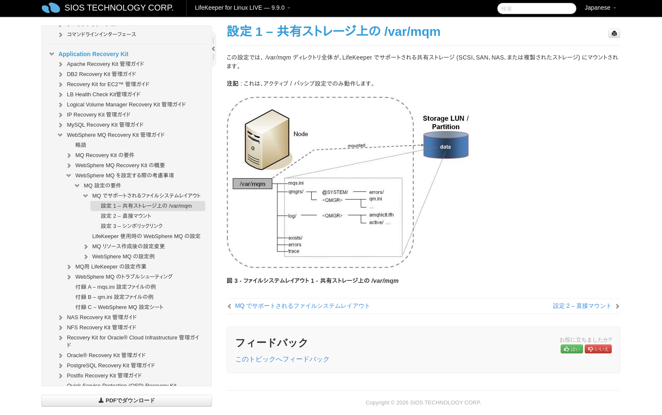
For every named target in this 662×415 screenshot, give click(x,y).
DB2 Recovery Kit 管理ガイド (96, 74)
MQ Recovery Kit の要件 (99, 155)
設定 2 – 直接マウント (125, 216)
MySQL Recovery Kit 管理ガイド (100, 125)
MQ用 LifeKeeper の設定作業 (106, 267)
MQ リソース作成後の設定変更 (123, 246)
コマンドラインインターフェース (96, 35)
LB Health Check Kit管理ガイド (98, 95)
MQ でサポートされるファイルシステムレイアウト (141, 196)
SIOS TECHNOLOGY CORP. (119, 7)
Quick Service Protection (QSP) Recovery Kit (121, 385)
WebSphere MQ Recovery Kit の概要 (115, 165)
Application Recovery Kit (88, 54)
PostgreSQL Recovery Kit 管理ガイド (106, 366)
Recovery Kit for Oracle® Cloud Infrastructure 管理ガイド (128, 340)
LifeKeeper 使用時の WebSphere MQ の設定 (146, 236)
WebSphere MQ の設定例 (118, 257)
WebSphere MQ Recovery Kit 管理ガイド (111, 135)
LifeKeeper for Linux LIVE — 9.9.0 (242, 7)
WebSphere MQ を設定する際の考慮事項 (119, 176)
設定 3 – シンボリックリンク (131, 226)
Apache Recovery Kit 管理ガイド (100, 64)
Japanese (600, 7)
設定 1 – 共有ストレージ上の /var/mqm (146, 206)
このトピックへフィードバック (282, 359)
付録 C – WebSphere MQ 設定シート (119, 307)
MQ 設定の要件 (97, 186)
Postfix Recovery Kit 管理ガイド (99, 376)
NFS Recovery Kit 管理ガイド (96, 328)
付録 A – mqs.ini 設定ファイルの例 (115, 287)
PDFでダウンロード (126, 400)
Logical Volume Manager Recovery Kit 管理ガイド (121, 105)
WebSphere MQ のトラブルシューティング (119, 277)
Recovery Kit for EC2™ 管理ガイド (103, 84)
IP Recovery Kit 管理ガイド (93, 115)
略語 (80, 145)
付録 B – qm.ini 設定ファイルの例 (114, 297)
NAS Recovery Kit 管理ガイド (96, 317)
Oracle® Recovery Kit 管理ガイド (101, 355)
